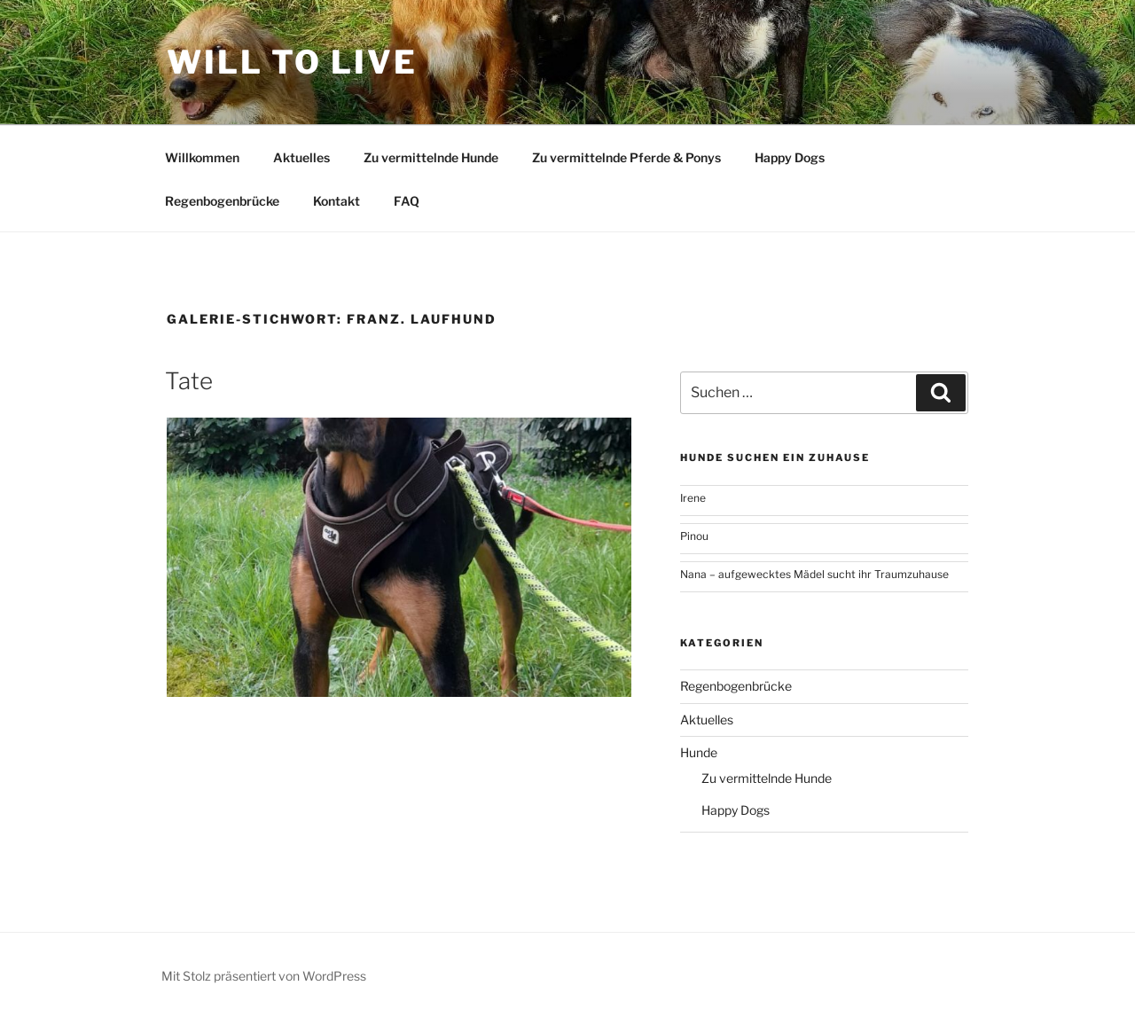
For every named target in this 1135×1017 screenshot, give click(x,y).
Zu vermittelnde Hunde (431, 157)
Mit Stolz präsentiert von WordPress (263, 975)
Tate (189, 381)
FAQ (406, 200)
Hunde (698, 752)
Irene (693, 498)
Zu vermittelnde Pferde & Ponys (626, 157)
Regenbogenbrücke (222, 200)
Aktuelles (301, 157)
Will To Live (292, 62)
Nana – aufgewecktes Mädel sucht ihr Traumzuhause (814, 574)
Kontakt (336, 200)
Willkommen (202, 157)
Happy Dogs (790, 157)
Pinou (694, 536)
